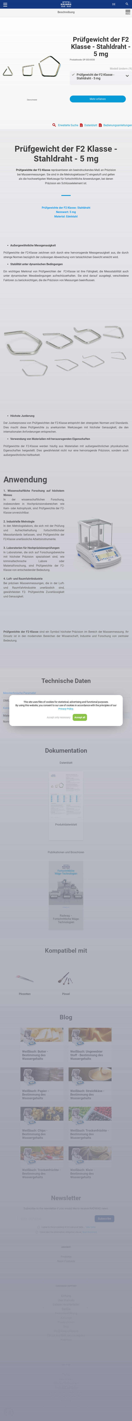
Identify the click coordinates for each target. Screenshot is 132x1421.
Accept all (79, 717)
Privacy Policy (65, 708)
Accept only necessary (58, 717)
